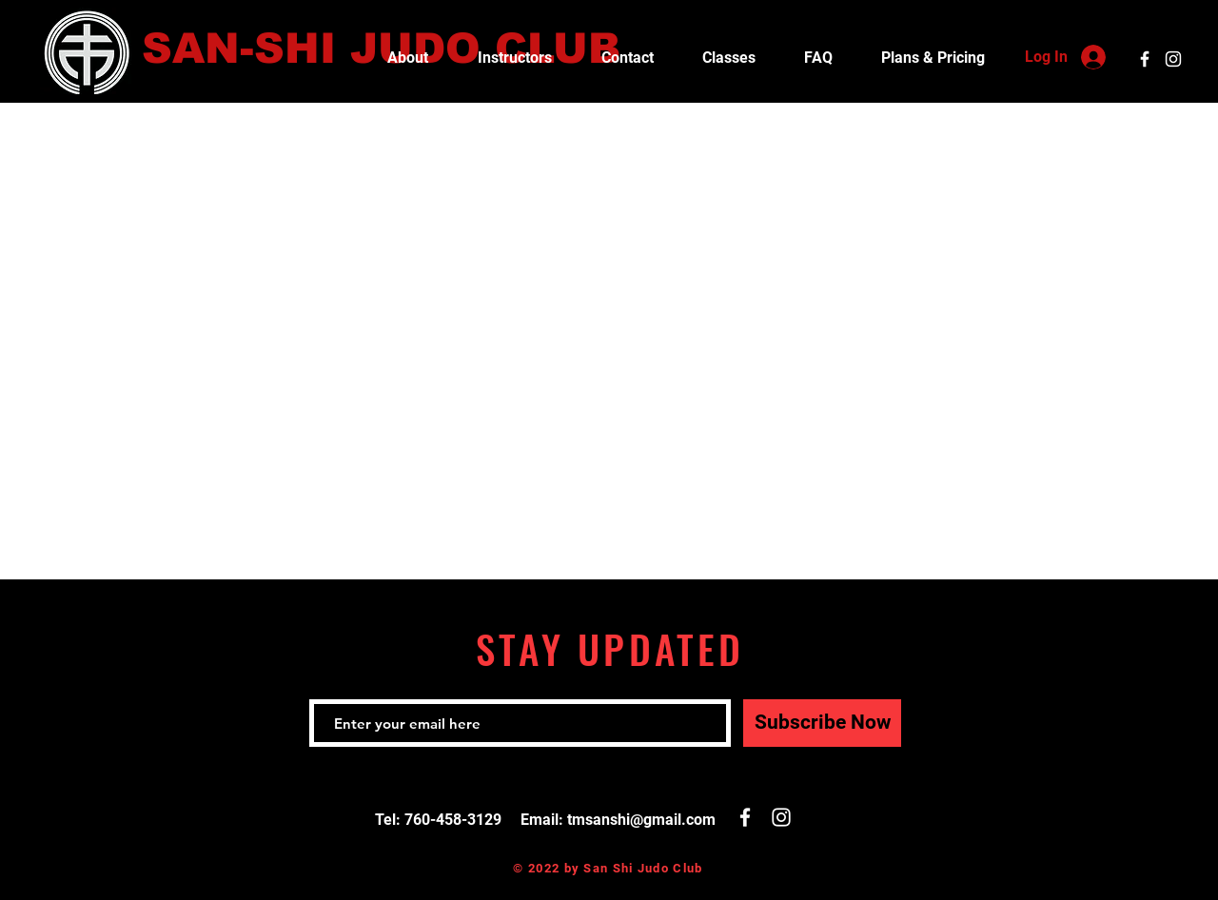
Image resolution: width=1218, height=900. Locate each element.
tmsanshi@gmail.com (641, 820)
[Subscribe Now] (822, 723)
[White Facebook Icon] (1144, 59)
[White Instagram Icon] (1173, 59)
